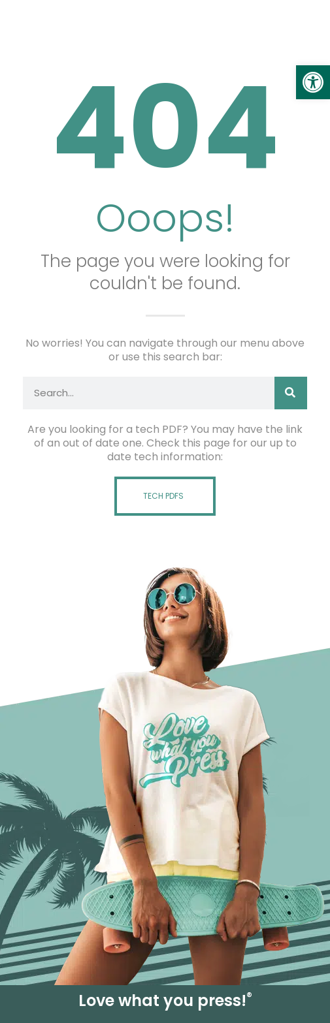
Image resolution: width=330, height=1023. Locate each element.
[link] (313, 82)
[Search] (290, 393)
